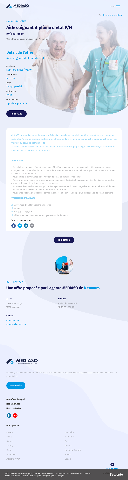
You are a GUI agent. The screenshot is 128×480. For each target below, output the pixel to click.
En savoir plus (59, 476)
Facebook (13, 225)
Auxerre (10, 432)
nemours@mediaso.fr (16, 324)
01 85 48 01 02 (12, 320)
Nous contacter (13, 408)
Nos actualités (13, 404)
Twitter (20, 225)
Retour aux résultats (112, 15)
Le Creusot (11, 454)
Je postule (16, 113)
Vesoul (68, 459)
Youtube (15, 415)
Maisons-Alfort (13, 459)
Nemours (69, 436)
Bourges (10, 441)
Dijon (9, 450)
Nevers (68, 441)
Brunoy (9, 445)
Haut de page (112, 469)
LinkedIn (26, 225)
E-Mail (32, 225)
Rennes (68, 445)
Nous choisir (16, 385)
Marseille (69, 432)
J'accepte (116, 474)
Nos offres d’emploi (15, 399)
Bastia (9, 436)
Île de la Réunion (73, 450)
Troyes (68, 454)
